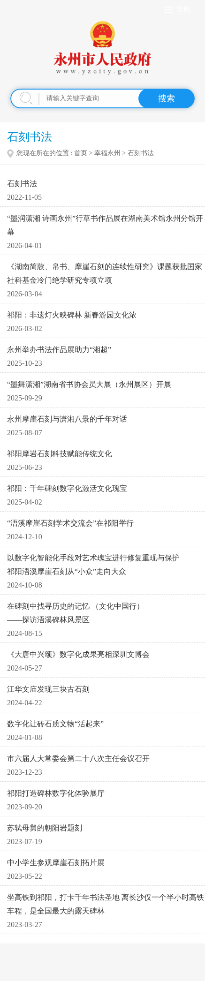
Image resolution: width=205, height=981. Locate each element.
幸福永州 (107, 153)
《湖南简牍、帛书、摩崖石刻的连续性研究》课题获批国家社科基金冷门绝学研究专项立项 (104, 273)
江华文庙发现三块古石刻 (48, 689)
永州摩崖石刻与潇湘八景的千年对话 (67, 419)
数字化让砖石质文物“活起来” (55, 724)
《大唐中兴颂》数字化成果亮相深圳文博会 (78, 654)
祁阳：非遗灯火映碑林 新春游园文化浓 (72, 315)
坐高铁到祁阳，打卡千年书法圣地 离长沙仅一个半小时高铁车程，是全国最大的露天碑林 (105, 904)
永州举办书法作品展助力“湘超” (59, 350)
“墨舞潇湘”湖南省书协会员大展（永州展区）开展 (89, 384)
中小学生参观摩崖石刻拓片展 (56, 863)
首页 (80, 153)
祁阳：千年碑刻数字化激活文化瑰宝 (67, 488)
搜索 (166, 98)
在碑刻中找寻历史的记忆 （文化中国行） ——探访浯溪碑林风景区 (75, 613)
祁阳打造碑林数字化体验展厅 (56, 793)
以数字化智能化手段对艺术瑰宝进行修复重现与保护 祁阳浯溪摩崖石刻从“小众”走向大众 (93, 564)
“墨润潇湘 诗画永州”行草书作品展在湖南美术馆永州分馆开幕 (105, 225)
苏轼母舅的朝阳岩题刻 (44, 828)
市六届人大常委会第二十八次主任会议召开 (78, 758)
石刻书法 (22, 184)
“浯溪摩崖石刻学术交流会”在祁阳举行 (70, 523)
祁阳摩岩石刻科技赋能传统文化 (59, 454)
